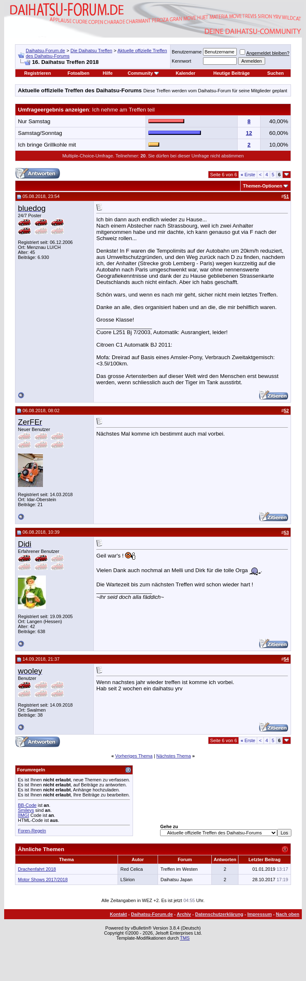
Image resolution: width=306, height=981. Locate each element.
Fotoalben (79, 73)
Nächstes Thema (173, 755)
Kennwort (181, 60)
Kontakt (118, 914)
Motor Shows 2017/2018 (43, 879)
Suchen (275, 73)
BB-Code (27, 805)
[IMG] (23, 815)
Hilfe (108, 73)
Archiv (184, 914)
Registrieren (37, 73)
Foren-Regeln (32, 830)
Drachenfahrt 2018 (37, 869)
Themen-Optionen (262, 185)
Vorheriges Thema (134, 755)
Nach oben (287, 914)
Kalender (186, 73)
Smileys (26, 810)
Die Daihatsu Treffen (91, 50)
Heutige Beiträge (231, 73)
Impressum (259, 914)
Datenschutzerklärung (219, 914)
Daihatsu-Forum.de (45, 50)
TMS (185, 937)
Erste (248, 174)
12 (249, 133)
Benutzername (187, 51)
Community (143, 73)
